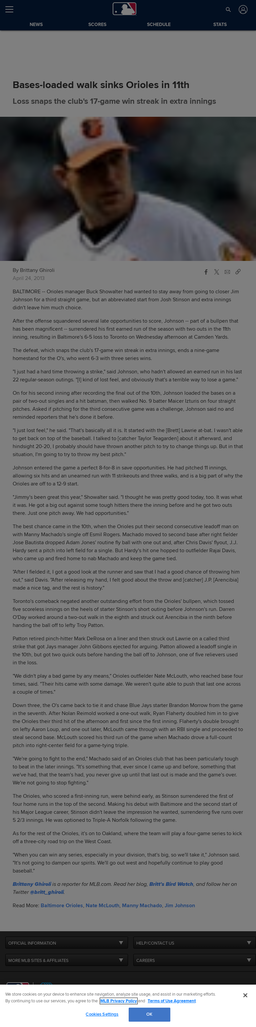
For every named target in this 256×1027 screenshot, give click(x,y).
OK (149, 1014)
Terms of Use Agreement (172, 1001)
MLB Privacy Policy (118, 1001)
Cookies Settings (102, 1014)
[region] (128, 1006)
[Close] (245, 995)
